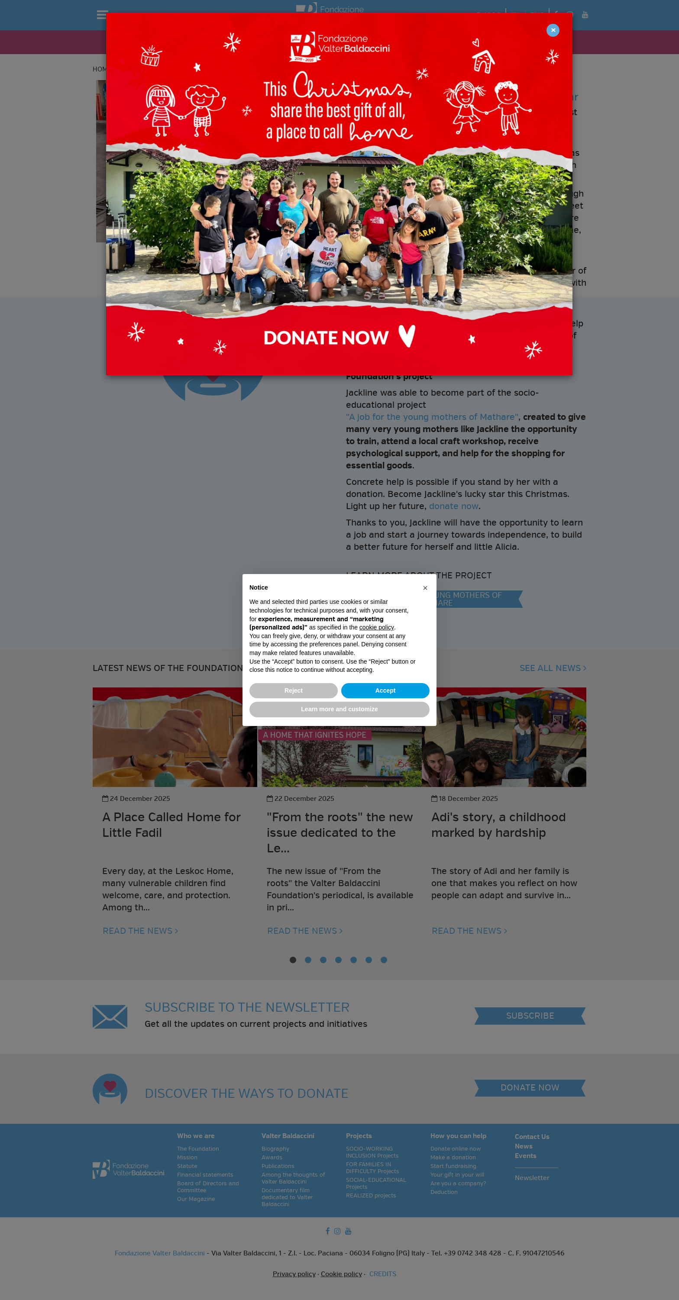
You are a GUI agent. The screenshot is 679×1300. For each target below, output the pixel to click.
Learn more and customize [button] (339, 709)
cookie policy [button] (376, 627)
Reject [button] (294, 690)
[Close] (552, 30)
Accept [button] (385, 690)
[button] (425, 588)
